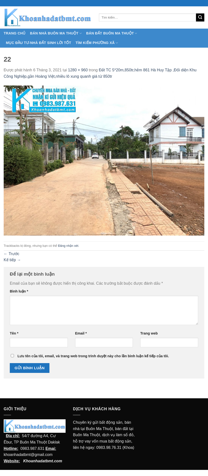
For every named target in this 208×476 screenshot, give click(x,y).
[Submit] (200, 17)
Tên (14, 333)
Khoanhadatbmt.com (42, 461)
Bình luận (19, 291)
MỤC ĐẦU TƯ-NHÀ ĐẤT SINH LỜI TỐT (38, 43)
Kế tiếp (12, 260)
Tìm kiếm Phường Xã (97, 43)
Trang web (149, 333)
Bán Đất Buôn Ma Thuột (111, 33)
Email (81, 333)
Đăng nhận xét (68, 246)
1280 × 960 (78, 70)
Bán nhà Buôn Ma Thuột (56, 33)
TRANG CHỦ (15, 33)
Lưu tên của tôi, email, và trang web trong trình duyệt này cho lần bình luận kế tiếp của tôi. (93, 356)
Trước (11, 254)
